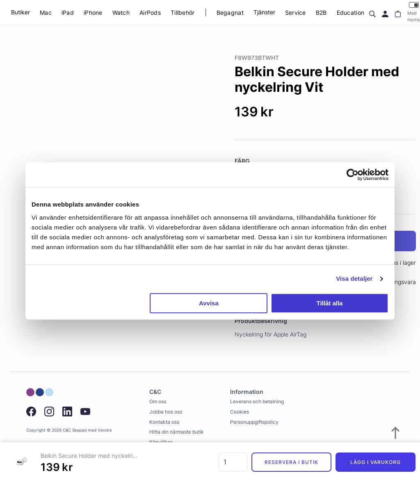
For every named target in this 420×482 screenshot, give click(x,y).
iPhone (93, 12)
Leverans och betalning (257, 401)
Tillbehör (183, 12)
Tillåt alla (329, 303)
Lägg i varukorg (375, 462)
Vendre (105, 430)
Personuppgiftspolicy (254, 422)
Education (351, 12)
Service (295, 12)
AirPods (150, 12)
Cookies (239, 412)
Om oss (157, 401)
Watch (121, 12)
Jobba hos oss (165, 412)
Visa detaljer (354, 278)
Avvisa (209, 303)
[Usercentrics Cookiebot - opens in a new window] (352, 174)
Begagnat (230, 12)
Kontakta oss (164, 422)
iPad (68, 12)
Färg (242, 160)
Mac (46, 12)
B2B (321, 12)
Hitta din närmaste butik (176, 432)
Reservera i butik (291, 462)
